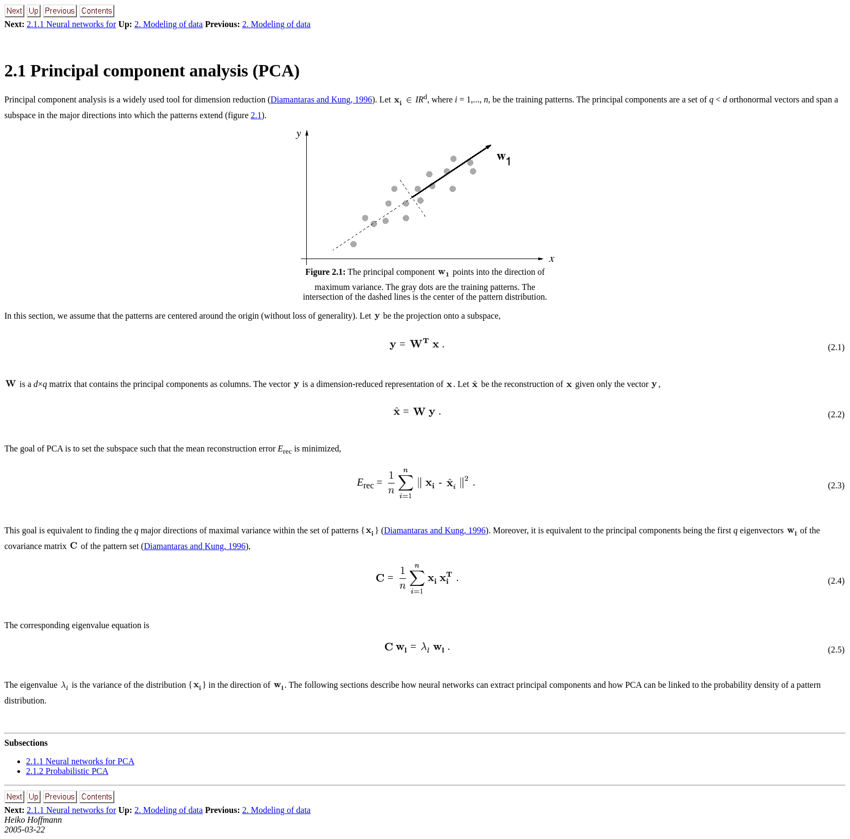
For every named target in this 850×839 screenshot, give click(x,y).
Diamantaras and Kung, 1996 (321, 99)
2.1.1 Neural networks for (71, 24)
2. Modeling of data (168, 24)
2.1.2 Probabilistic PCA (67, 771)
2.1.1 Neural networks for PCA (80, 761)
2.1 (256, 115)
